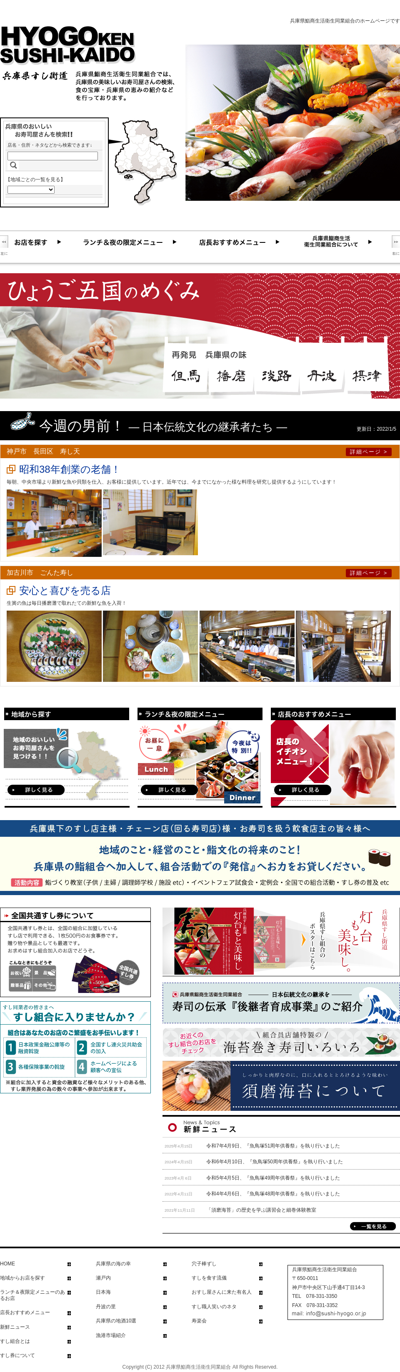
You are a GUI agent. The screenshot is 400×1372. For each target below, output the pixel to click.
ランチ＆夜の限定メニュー (139, 241)
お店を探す (45, 241)
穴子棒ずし (204, 1264)
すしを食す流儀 (209, 1278)
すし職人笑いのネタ (214, 1307)
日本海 (103, 1292)
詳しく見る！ (36, 790)
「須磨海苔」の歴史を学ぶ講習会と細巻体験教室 (261, 1210)
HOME (7, 1264)
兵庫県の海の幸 (113, 1264)
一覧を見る (373, 1226)
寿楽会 (199, 1321)
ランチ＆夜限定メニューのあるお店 (32, 1295)
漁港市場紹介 (111, 1335)
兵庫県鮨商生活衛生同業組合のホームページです (345, 21)
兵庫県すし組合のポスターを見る (281, 942)
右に (396, 245)
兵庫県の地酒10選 (116, 1321)
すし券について (17, 1355)
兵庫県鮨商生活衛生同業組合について (346, 241)
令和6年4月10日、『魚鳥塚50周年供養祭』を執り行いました (274, 1162)
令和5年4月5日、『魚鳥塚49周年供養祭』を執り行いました (273, 1178)
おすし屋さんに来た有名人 (222, 1292)
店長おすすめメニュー (248, 241)
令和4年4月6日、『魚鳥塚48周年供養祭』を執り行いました (273, 1194)
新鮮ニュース (15, 1327)
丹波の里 (106, 1307)
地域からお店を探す (22, 1278)
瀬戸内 (103, 1278)
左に (4, 245)
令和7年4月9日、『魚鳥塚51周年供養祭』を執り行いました (273, 1146)
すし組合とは (15, 1341)
